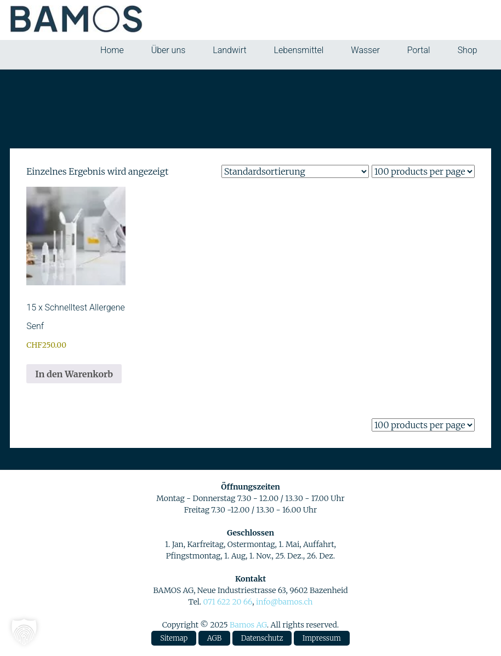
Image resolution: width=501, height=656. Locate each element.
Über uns (168, 50)
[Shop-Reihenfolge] (295, 171)
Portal (418, 50)
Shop (467, 50)
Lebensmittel (299, 50)
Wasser (365, 50)
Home (112, 50)
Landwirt (229, 50)
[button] (24, 632)
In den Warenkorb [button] (74, 374)
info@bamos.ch (284, 602)
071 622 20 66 (227, 602)
